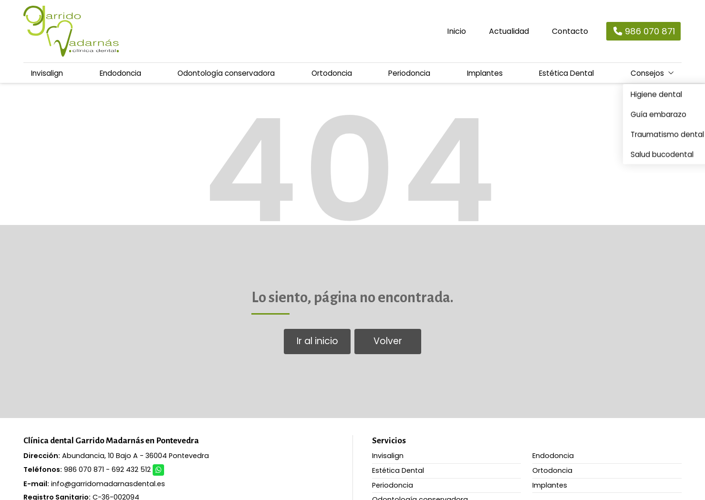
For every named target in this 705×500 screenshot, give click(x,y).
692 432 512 (131, 469)
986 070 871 (84, 469)
